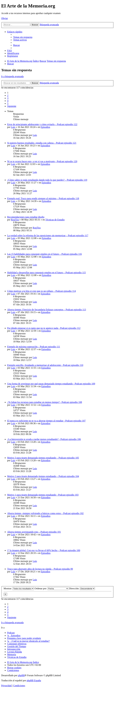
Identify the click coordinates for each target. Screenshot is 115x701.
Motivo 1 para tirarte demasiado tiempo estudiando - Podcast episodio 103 (42, 495)
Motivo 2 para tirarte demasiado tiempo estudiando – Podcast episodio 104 (43, 476)
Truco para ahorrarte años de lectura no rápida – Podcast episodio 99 (40, 569)
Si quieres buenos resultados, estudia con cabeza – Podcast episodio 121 (41, 143)
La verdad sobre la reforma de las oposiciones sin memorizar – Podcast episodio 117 (47, 235)
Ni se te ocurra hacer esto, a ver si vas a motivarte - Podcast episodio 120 (42, 161)
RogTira (15, 219)
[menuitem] (22, 37)
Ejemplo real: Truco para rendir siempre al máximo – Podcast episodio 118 (43, 198)
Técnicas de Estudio (55, 219)
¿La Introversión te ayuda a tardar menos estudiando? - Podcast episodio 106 (44, 439)
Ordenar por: (51, 588)
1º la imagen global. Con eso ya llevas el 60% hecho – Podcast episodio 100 (43, 550)
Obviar (4, 18)
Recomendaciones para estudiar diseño (25, 217)
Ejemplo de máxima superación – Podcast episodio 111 (33, 346)
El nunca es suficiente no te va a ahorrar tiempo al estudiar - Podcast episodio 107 (46, 420)
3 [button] (7, 98)
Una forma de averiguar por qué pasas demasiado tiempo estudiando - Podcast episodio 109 (51, 383)
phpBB (21, 675)
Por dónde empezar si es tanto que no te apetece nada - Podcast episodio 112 (43, 328)
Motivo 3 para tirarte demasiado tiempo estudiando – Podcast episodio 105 (43, 457)
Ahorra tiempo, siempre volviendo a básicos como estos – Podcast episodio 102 (45, 513)
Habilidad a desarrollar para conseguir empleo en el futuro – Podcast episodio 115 (46, 272)
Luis (13, 127)
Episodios (45, 127)
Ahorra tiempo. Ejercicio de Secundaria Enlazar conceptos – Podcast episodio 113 (46, 309)
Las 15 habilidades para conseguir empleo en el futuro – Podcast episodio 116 (44, 254)
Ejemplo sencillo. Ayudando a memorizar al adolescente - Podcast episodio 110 (45, 365)
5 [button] (7, 103)
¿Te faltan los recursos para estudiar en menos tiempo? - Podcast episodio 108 (44, 402)
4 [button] (7, 100)
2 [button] (7, 95)
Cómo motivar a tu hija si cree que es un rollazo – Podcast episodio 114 (41, 291)
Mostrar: (19, 588)
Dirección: (82, 588)
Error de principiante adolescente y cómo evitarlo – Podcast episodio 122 (42, 124)
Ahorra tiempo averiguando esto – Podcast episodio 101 (34, 532)
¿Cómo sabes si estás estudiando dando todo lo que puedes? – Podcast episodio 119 (47, 180)
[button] (11, 106)
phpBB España (34, 680)
